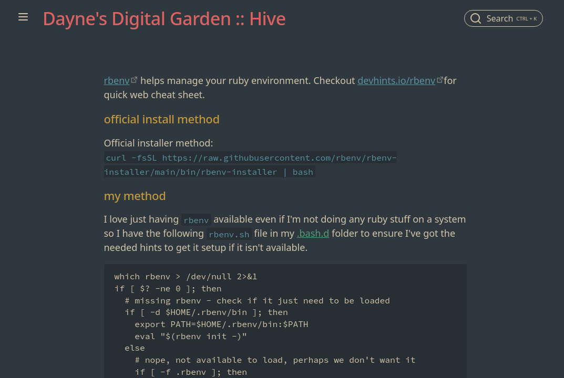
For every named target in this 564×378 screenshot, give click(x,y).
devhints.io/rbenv (396, 80)
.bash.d (313, 233)
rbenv (117, 80)
